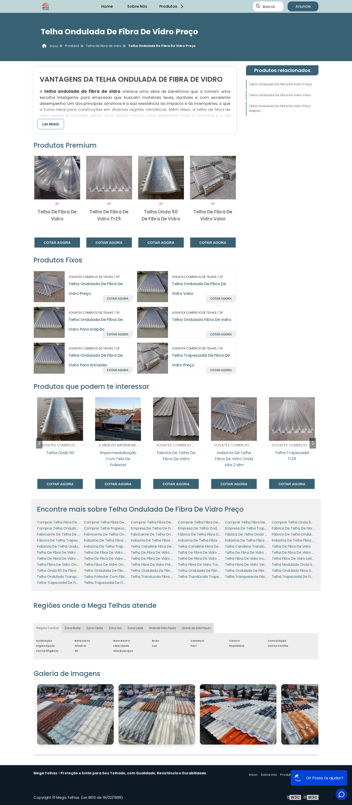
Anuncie (303, 6)
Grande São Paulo (162, 628)
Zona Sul (115, 628)
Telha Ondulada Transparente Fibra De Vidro (74, 576)
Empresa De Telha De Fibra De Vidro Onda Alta (170, 528)
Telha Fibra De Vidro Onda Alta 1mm (67, 564)
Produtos (172, 6)
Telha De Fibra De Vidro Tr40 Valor (65, 558)
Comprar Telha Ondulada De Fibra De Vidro (73, 528)
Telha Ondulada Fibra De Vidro (201, 319)
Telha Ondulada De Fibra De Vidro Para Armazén (124, 570)
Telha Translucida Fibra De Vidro (158, 576)
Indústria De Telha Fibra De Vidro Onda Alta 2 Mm (266, 540)
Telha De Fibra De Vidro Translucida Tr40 (118, 558)
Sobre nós (269, 774)
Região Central (47, 628)
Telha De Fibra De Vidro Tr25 (154, 552)
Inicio (253, 774)
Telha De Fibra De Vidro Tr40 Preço (301, 552)
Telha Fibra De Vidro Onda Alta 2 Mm (115, 564)
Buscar (268, 6)
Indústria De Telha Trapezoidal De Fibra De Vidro (124, 546)
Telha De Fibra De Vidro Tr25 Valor (253, 552)
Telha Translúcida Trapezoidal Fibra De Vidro (215, 576)
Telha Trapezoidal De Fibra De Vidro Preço (119, 582)
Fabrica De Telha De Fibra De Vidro (301, 528)
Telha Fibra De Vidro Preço (153, 564)
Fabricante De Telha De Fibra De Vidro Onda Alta (77, 534)
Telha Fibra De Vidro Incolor (248, 558)
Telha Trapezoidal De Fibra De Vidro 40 (69, 582)
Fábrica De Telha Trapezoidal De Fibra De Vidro (76, 540)
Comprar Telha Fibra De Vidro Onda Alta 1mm (169, 522)
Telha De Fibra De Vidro (291, 546)
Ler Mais (50, 124)
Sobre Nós (137, 6)
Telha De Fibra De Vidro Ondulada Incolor (118, 552)
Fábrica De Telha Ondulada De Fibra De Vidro (309, 534)
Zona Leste (135, 628)
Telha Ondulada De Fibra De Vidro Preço (280, 84)
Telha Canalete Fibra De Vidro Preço (208, 546)
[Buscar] (258, 6)
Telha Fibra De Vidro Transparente (206, 564)
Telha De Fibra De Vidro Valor (202, 558)
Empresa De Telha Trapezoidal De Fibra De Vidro (265, 528)
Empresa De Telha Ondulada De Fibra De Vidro (217, 528)
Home (107, 6)
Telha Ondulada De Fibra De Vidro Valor (280, 95)
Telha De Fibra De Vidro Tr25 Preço (207, 552)
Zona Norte (72, 628)
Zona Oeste (94, 628)
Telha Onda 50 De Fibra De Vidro (64, 570)
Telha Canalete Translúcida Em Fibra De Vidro (263, 546)
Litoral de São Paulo (196, 628)
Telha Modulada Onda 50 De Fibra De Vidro (308, 564)
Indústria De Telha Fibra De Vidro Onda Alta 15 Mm (172, 540)
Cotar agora (57, 242)
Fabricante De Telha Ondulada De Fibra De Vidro (171, 534)
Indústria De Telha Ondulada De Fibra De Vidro (75, 546)
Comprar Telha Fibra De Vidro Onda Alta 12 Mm (76, 522)
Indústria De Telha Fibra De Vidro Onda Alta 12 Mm (126, 540)
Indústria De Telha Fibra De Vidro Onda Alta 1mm (218, 540)
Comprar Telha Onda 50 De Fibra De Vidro (307, 522)
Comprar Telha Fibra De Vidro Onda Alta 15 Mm (123, 522)
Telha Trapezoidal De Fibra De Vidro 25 (304, 576)
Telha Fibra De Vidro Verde (247, 564)
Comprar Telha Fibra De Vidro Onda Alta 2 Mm (217, 522)
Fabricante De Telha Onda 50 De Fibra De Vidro (123, 534)
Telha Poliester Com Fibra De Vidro (113, 576)
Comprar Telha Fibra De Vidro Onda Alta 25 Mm (265, 522)
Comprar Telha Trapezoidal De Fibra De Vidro (122, 528)
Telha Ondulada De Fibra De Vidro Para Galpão (279, 108)
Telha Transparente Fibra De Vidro (253, 576)
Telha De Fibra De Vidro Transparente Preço (167, 558)
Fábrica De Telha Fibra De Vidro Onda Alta (213, 534)
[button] (313, 443)
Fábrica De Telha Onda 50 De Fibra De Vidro (261, 534)
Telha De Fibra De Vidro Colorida (64, 552)
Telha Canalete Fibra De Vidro (156, 546)
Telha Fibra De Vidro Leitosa (295, 558)
